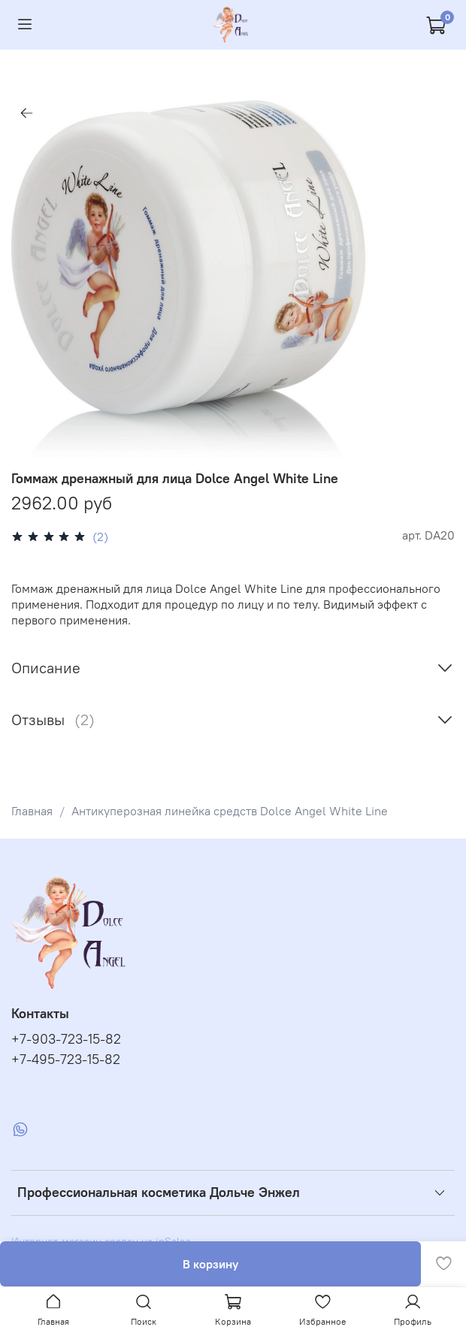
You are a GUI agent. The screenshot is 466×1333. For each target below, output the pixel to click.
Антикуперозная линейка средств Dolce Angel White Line (229, 810)
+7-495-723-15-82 (65, 1059)
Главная (32, 810)
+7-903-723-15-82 (66, 1039)
